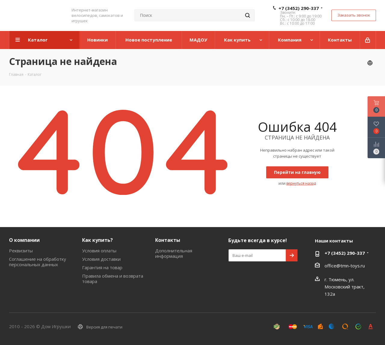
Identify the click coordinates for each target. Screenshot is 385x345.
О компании (24, 240)
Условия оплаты (99, 251)
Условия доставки (101, 259)
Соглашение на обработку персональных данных (37, 261)
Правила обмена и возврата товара (112, 278)
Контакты (167, 240)
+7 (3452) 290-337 (299, 8)
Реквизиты (21, 251)
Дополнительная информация (173, 253)
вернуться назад (301, 183)
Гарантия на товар (102, 267)
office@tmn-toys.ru (345, 266)
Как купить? (97, 240)
